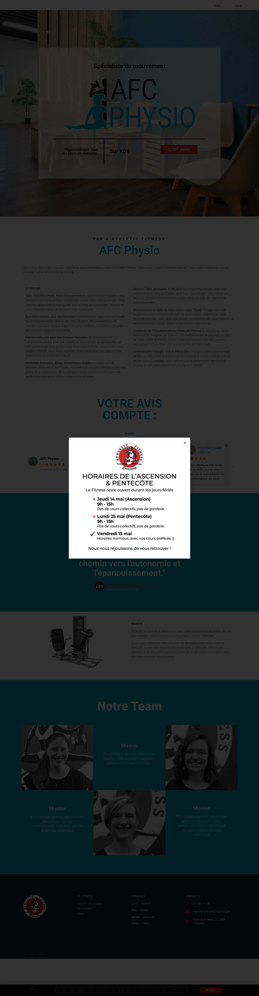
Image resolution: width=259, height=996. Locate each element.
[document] (129, 498)
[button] (185, 442)
